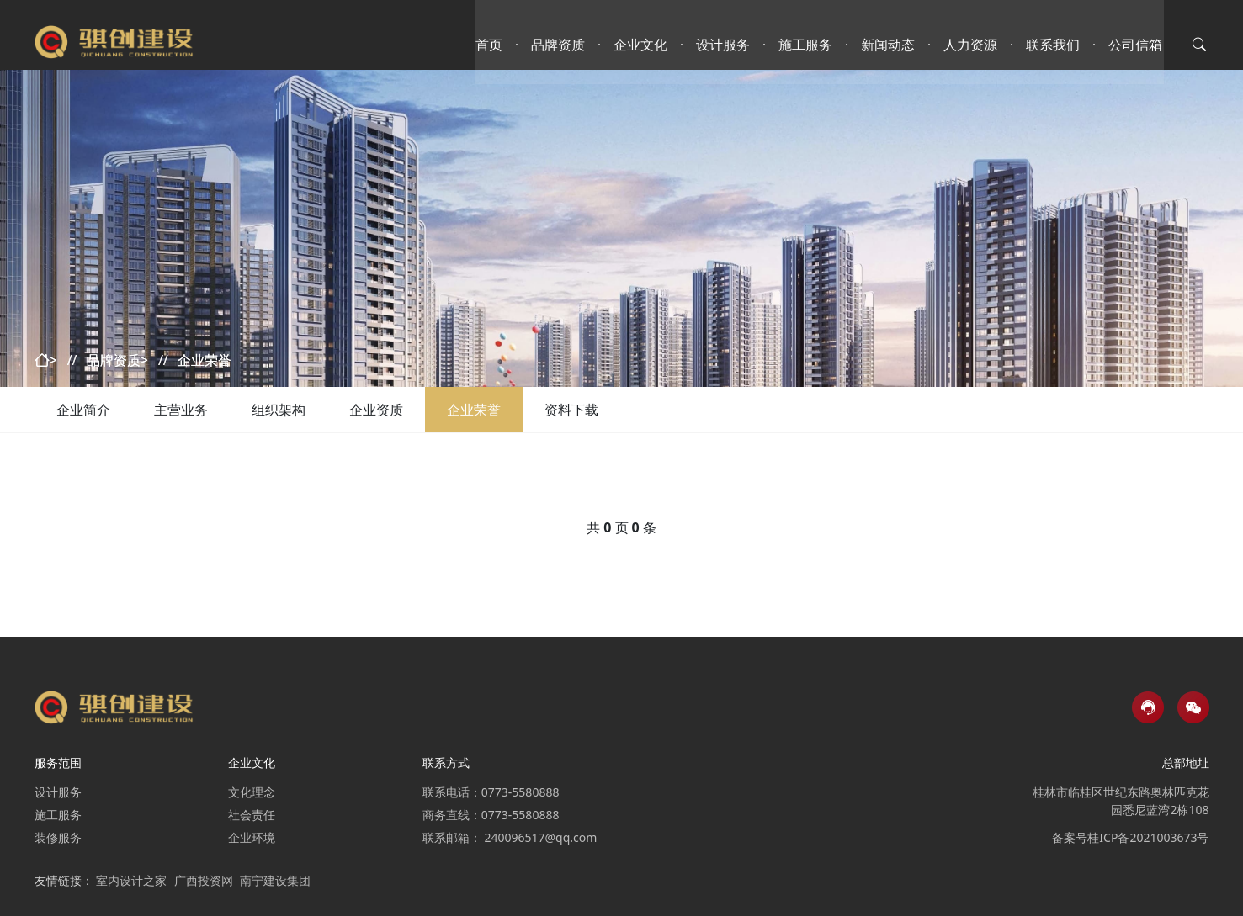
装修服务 (58, 837)
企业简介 (83, 409)
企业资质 (376, 409)
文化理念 (251, 792)
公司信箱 (1137, 38)
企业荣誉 (474, 409)
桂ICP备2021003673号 (1147, 837)
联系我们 (1054, 38)
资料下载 (571, 409)
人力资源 (972, 38)
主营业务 (181, 409)
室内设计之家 (131, 880)
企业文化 (642, 38)
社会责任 (251, 815)
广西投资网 (203, 880)
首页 (490, 38)
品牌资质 (560, 38)
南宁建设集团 (275, 880)
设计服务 (725, 38)
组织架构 (278, 409)
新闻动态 (889, 38)
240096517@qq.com (540, 837)
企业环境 (251, 837)
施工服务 (807, 38)
